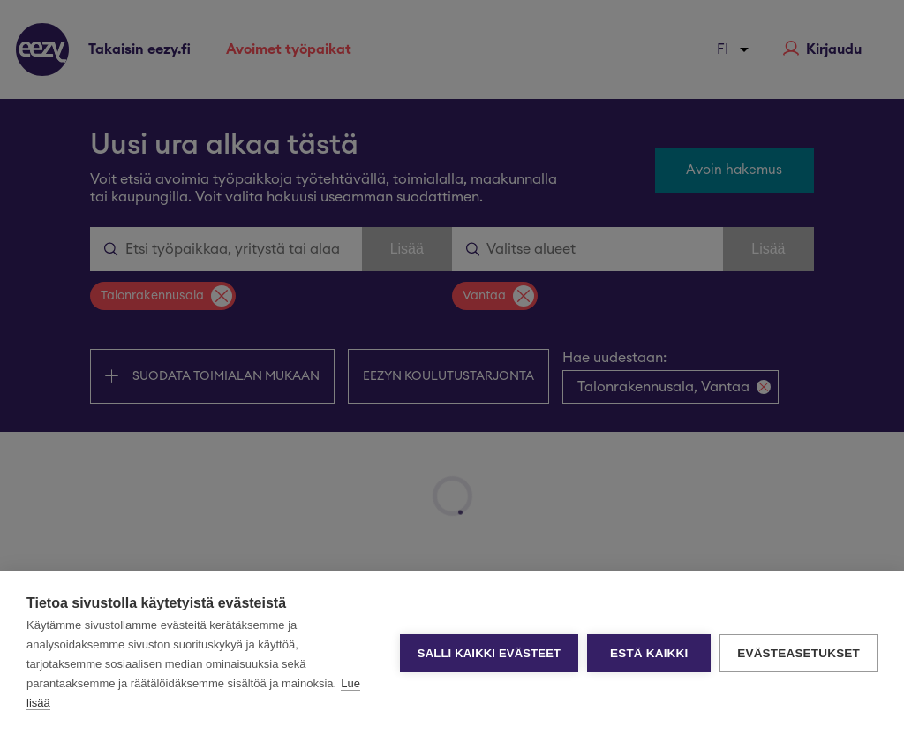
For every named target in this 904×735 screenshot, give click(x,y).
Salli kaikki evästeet (489, 653)
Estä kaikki (649, 653)
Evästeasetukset (798, 653)
